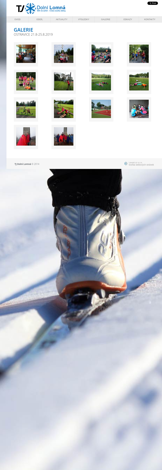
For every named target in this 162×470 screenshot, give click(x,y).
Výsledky (83, 19)
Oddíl (39, 19)
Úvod (17, 19)
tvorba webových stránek (141, 163)
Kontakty (149, 19)
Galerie (105, 19)
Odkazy (127, 19)
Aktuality (61, 19)
